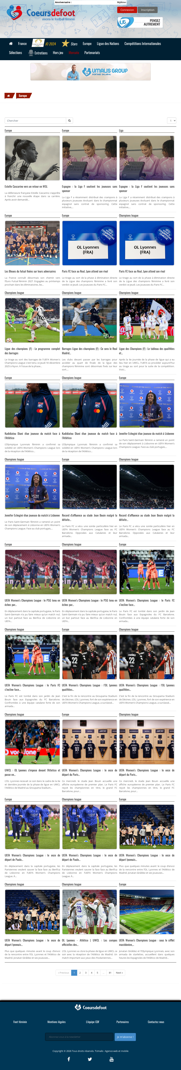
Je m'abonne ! (125, 1037)
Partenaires (122, 1022)
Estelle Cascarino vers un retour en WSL (26, 186)
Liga (121, 130)
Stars (69, 43)
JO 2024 (44, 43)
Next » (119, 972)
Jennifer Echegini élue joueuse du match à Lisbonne (146, 433)
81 (110, 972)
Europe (23, 95)
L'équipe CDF (92, 1022)
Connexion (127, 10)
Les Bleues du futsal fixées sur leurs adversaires (30, 271)
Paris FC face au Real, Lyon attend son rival (85, 271)
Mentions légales (56, 1022)
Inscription (147, 10)
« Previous (63, 972)
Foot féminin (20, 1022)
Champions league (128, 215)
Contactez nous (156, 1022)
